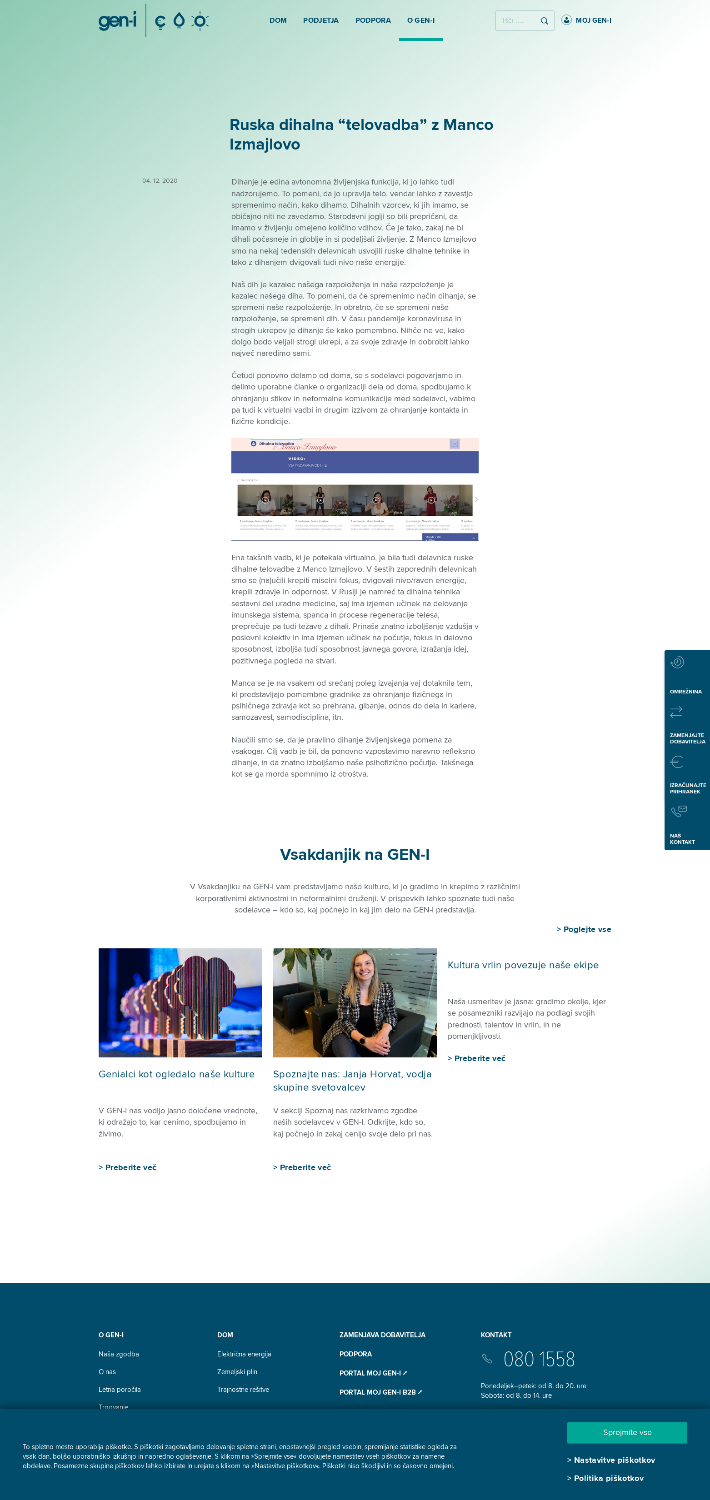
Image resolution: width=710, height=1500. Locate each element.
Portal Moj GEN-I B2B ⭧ (381, 1392)
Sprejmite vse (627, 1432)
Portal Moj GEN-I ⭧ (373, 1373)
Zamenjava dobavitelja (382, 1335)
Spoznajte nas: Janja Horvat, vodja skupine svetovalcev (352, 1081)
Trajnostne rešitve (243, 1389)
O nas (107, 1372)
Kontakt (496, 1335)
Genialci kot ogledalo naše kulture (177, 1074)
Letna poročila (120, 1389)
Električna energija (244, 1354)
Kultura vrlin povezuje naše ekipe (524, 965)
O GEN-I (111, 1335)
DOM (225, 1335)
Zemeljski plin (237, 1372)
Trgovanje (113, 1407)
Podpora (356, 1354)
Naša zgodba (119, 1354)
